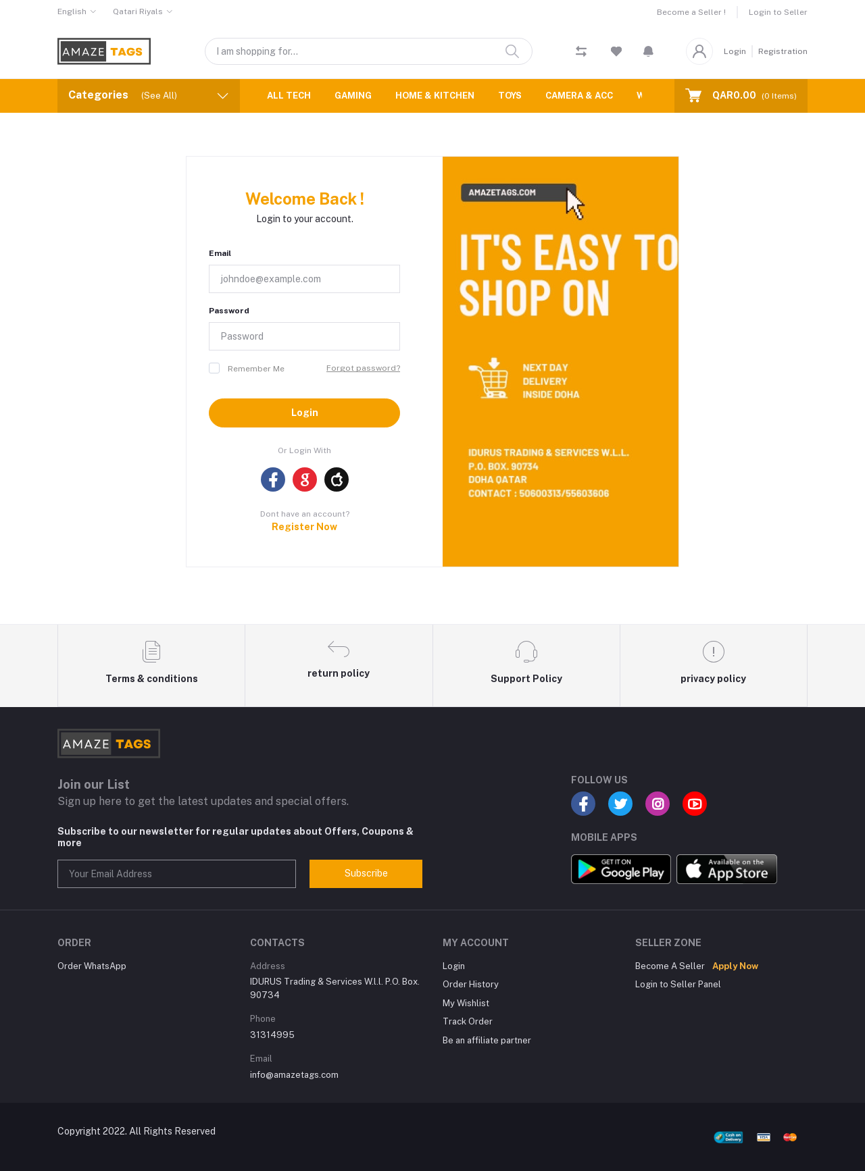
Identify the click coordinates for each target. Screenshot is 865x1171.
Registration (783, 51)
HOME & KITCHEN (434, 95)
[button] (648, 51)
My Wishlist (466, 1003)
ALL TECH (289, 95)
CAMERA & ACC (579, 95)
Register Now (304, 526)
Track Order (468, 1021)
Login (735, 51)
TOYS (510, 95)
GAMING (353, 95)
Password (229, 310)
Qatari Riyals (138, 11)
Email (220, 253)
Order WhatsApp (91, 966)
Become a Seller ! (691, 12)
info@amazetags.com (294, 1075)
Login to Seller (778, 12)
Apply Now (735, 966)
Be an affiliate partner (487, 1040)
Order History (471, 984)
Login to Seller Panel (678, 984)
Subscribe (366, 873)
